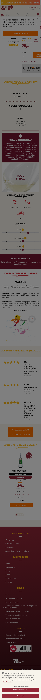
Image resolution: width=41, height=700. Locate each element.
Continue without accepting (20, 686)
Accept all (20, 696)
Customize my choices (20, 690)
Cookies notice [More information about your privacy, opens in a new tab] (8, 682)
